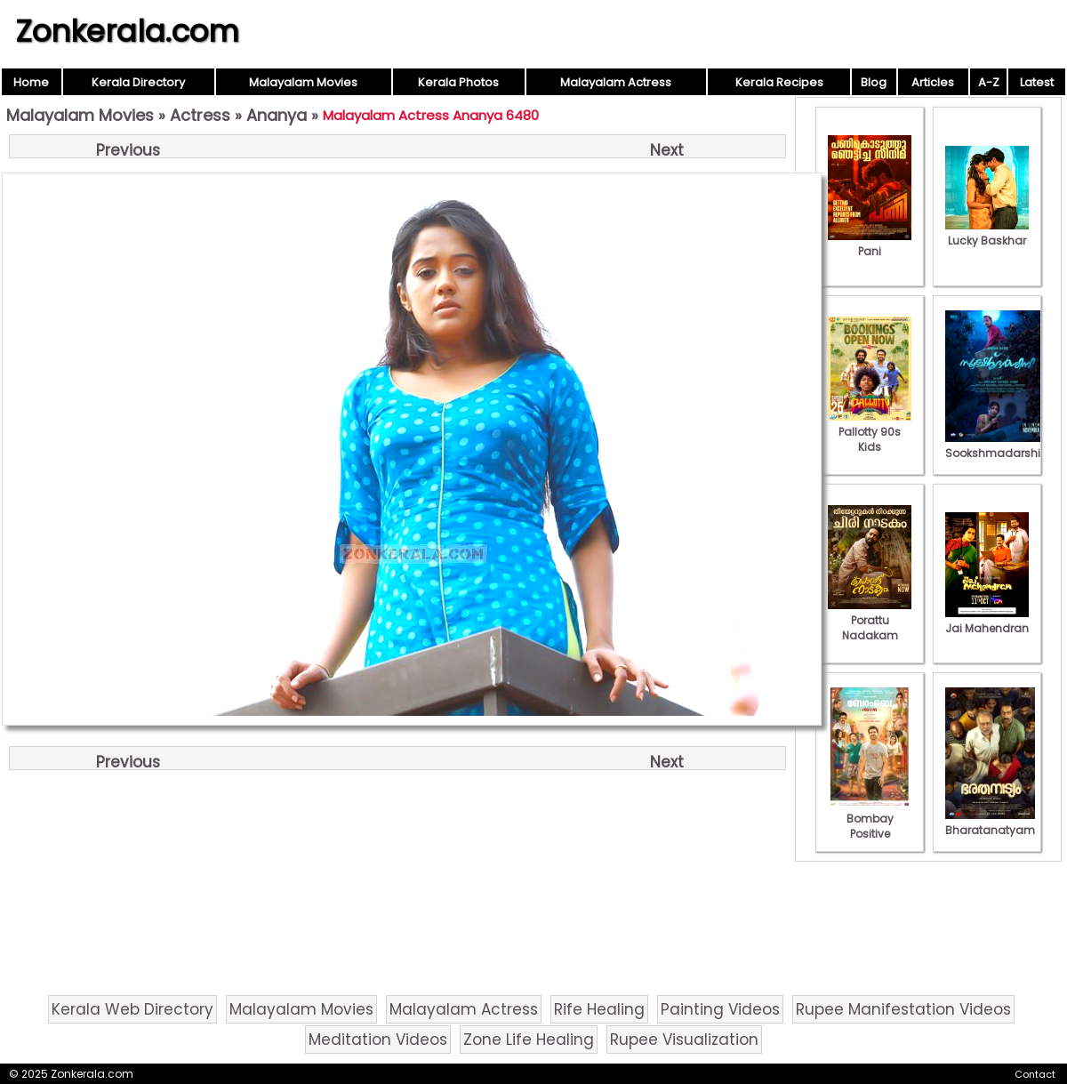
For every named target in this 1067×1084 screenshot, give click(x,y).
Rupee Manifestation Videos (903, 1009)
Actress (200, 115)
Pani (869, 244)
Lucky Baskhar (987, 233)
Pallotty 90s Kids (869, 431)
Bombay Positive (869, 818)
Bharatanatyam (990, 822)
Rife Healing (599, 1009)
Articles (932, 82)
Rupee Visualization (684, 1039)
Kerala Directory (138, 82)
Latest (1037, 82)
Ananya (276, 115)
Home (31, 82)
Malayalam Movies (303, 82)
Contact (1035, 1074)
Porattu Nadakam (869, 620)
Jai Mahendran (987, 621)
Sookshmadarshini (997, 445)
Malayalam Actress (615, 82)
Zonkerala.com (127, 31)
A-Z (988, 82)
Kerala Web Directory (132, 1009)
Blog (873, 82)
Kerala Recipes (779, 82)
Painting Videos (720, 1009)
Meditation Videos (378, 1039)
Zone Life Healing (528, 1039)
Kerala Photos (458, 82)
